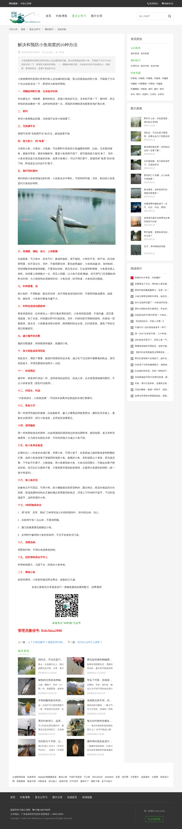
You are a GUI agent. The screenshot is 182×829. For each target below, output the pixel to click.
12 (132, 346)
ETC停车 (74, 781)
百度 (118, 777)
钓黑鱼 (151, 83)
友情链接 (87, 797)
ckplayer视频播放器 (47, 777)
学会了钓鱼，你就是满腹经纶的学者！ (108, 680)
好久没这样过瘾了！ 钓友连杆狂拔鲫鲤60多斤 (156, 302)
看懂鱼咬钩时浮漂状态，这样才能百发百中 (155, 346)
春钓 (150, 89)
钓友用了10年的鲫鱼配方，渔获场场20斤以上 (156, 364)
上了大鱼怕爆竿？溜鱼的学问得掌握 (48, 642)
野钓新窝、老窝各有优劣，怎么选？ (157, 234)
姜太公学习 (79, 15)
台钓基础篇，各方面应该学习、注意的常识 (157, 163)
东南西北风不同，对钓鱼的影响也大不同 (109, 700)
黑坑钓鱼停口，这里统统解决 (54, 721)
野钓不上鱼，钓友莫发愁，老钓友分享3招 (157, 120)
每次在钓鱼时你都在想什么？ (103, 721)
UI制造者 (42, 781)
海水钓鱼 (145, 66)
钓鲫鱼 (149, 78)
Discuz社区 (97, 777)
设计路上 (53, 781)
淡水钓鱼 (62, 29)
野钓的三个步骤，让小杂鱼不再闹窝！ (157, 177)
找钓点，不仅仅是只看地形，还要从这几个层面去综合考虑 (157, 134)
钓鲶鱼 (144, 89)
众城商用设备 (18, 777)
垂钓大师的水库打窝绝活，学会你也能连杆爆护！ (158, 308)
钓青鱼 (134, 78)
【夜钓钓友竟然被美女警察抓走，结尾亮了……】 (158, 352)
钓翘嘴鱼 (135, 89)
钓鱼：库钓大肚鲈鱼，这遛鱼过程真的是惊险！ (157, 383)
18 (132, 383)
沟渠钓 (145, 94)
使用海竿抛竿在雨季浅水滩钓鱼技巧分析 (157, 220)
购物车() (167, 3)
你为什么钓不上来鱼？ (89, 642)
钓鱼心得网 (26, 3)
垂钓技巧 (49, 29)
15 (132, 365)
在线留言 (72, 797)
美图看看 (21, 781)
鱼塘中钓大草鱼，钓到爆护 (147, 277)
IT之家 (87, 777)
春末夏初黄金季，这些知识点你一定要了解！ (157, 149)
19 (132, 389)
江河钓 (153, 94)
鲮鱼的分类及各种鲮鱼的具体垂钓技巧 (59, 680)
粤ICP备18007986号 (41, 810)
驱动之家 (63, 777)
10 (132, 334)
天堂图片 (134, 777)
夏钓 (156, 89)
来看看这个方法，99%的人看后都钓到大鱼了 (156, 284)
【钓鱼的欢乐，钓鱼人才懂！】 (150, 321)
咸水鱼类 (135, 53)
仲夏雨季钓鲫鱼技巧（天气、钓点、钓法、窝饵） (155, 205)
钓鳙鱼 (165, 78)
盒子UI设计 (107, 781)
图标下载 (95, 781)
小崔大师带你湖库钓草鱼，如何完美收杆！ (155, 296)
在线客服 (154, 819)
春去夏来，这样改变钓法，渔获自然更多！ (157, 191)
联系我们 (152, 3)
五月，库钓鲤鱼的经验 (154, 246)
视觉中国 (31, 781)
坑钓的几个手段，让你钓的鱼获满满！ (59, 741)
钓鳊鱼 (159, 83)
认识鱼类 (136, 48)
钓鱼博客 (61, 15)
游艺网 (125, 777)
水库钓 (161, 94)
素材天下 (84, 781)
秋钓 (162, 89)
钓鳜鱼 (134, 83)
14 (132, 358)
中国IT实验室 (75, 777)
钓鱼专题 (136, 73)
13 (132, 352)
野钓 (138, 94)
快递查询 (31, 777)
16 (132, 371)
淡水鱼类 (145, 53)
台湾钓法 (135, 66)
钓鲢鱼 (157, 78)
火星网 (155, 777)
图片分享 (96, 15)
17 (132, 377)
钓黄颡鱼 (142, 83)
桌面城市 (145, 777)
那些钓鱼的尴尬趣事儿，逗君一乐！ (152, 290)
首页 (48, 15)
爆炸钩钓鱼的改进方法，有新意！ (105, 741)
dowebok (109, 777)
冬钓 (133, 94)
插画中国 (63, 781)
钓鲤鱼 (141, 78)
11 (132, 340)
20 (132, 396)
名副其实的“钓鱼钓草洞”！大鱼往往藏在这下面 (157, 315)
